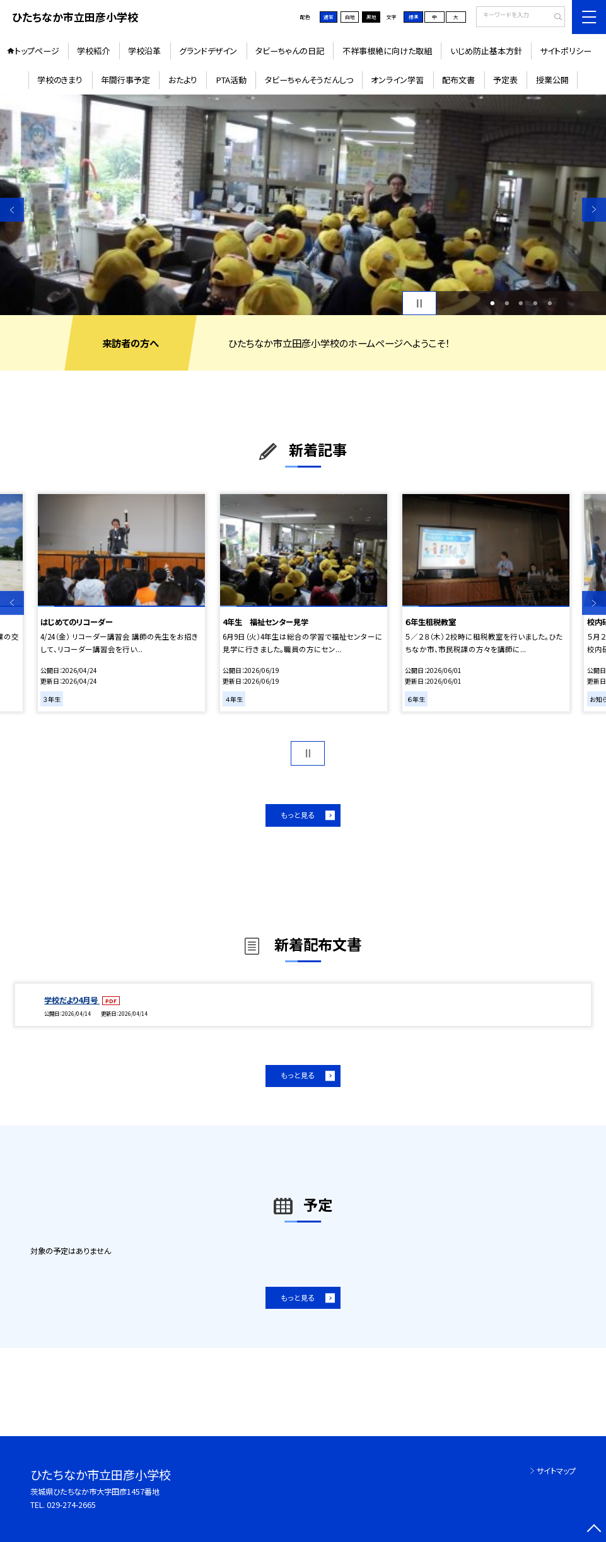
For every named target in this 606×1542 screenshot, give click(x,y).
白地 (350, 16)
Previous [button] (12, 209)
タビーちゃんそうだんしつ (309, 80)
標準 (414, 16)
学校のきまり (60, 80)
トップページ (37, 51)
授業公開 (552, 80)
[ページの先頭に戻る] (594, 1530)
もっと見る (298, 815)
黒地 (371, 16)
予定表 (505, 80)
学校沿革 (144, 51)
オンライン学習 (397, 80)
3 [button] (521, 303)
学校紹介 (93, 51)
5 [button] (550, 303)
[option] (303, 205)
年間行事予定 (125, 80)
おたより (182, 80)
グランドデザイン (208, 51)
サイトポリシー (565, 51)
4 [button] (535, 303)
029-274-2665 (71, 1504)
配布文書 (458, 80)
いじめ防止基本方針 (486, 51)
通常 (328, 16)
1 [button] (492, 303)
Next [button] (594, 209)
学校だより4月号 (72, 1000)
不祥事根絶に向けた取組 (387, 51)
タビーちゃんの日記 (289, 51)
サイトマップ (556, 1470)
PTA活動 (231, 80)
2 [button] (506, 303)
